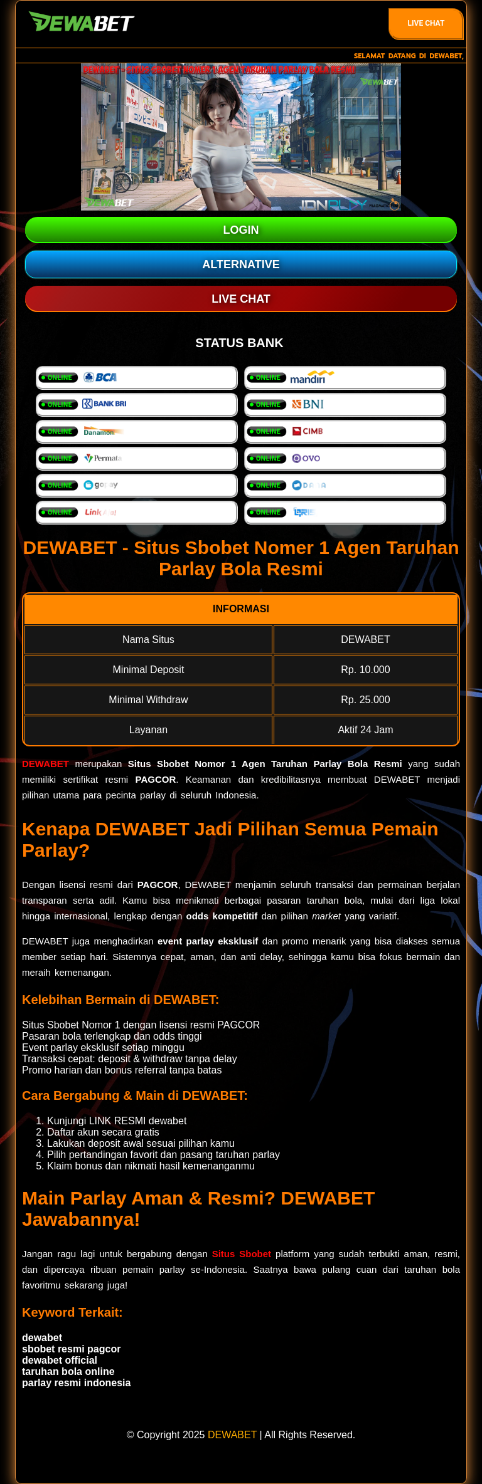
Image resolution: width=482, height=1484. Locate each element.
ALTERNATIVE (240, 264)
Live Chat (426, 23)
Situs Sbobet (241, 1253)
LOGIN (241, 230)
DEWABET (45, 763)
